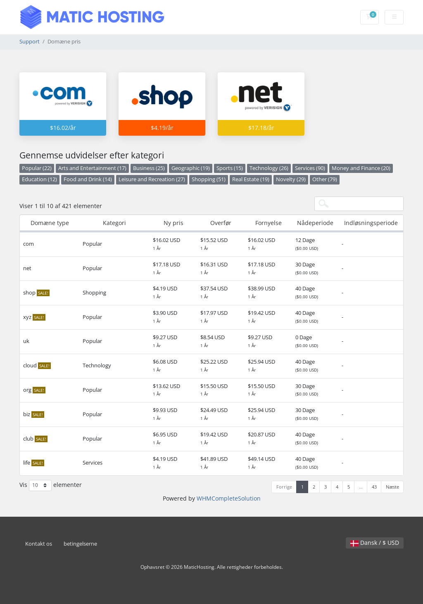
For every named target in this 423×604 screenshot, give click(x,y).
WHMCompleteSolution (229, 498)
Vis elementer (50, 485)
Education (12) (39, 179)
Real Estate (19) (250, 179)
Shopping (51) (209, 179)
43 (374, 487)
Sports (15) (229, 168)
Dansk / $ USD (374, 542)
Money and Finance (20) (361, 168)
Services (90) (310, 168)
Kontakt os (38, 543)
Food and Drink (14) (88, 179)
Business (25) (149, 168)
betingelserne (80, 543)
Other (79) (324, 179)
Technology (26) (269, 168)
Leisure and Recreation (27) (152, 179)
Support (29, 41)
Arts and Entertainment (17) (92, 168)
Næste (392, 487)
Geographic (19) (190, 168)
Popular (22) (37, 168)
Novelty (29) (291, 179)
